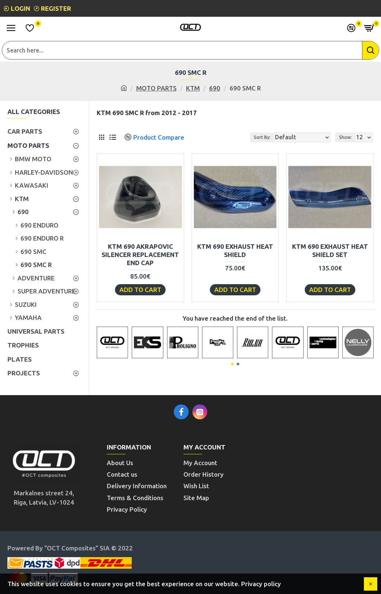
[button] (232, 364)
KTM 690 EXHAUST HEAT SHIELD (235, 250)
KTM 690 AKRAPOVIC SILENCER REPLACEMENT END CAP (140, 254)
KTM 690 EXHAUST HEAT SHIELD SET (330, 250)
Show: (345, 137)
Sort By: (262, 137)
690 (214, 88)
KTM (193, 88)
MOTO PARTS (156, 88)
